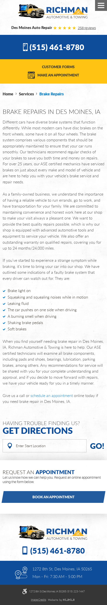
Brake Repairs (51, 94)
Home (8, 94)
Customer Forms (58, 66)
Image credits (38, 599)
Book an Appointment (53, 496)
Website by (61, 600)
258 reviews (87, 28)
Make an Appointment (58, 75)
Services (26, 94)
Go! (97, 445)
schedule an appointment (51, 395)
